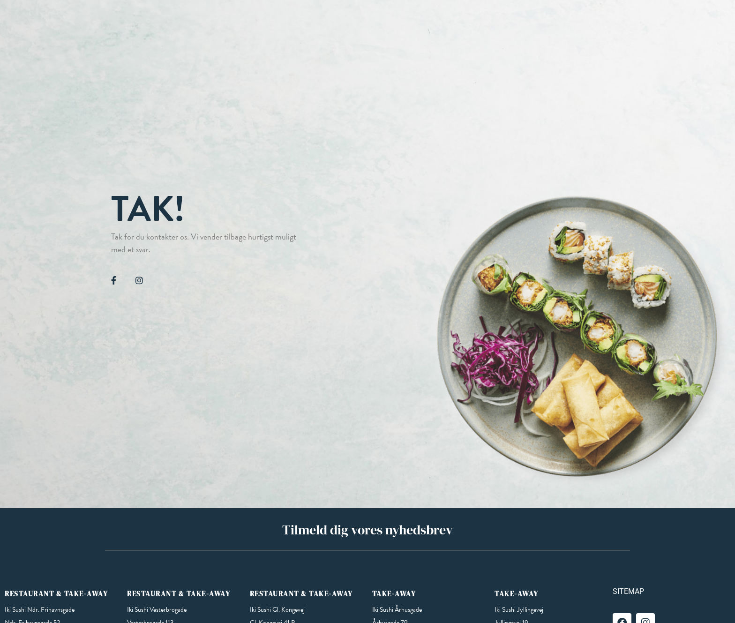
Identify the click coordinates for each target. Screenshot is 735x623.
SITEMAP (628, 591)
